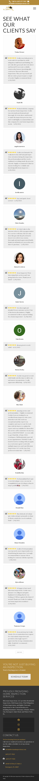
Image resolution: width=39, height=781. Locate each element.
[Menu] (33, 8)
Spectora (28, 776)
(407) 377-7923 (10, 754)
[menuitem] (33, 8)
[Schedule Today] (19, 677)
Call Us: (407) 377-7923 (19, 1)
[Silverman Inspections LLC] (16, 8)
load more (19, 652)
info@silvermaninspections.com (19, 3)
